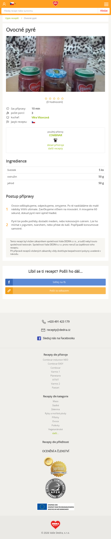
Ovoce (55, 421)
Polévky (56, 425)
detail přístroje (55, 145)
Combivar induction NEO (55, 359)
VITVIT (55, 379)
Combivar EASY (55, 363)
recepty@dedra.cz (55, 330)
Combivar (55, 367)
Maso (55, 401)
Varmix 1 (55, 371)
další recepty (55, 148)
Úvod (10, 18)
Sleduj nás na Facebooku (56, 338)
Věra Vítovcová (40, 117)
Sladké (55, 405)
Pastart (55, 387)
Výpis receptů (26, 18)
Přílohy (55, 417)
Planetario (55, 375)
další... (55, 433)
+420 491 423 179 (55, 321)
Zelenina (55, 409)
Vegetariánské (55, 429)
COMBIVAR (55, 135)
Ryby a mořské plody (55, 413)
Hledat (104, 10)
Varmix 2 (55, 383)
